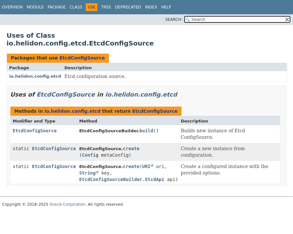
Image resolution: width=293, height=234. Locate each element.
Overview (12, 7)
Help (166, 7)
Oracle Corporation (68, 204)
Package (57, 7)
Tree (106, 7)
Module (35, 7)
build (146, 130)
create (131, 148)
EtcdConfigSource (82, 57)
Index (151, 7)
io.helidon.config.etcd (35, 76)
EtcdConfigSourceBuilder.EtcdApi (121, 179)
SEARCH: (174, 19)
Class (75, 7)
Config (90, 155)
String (87, 173)
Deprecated (128, 7)
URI (146, 166)
